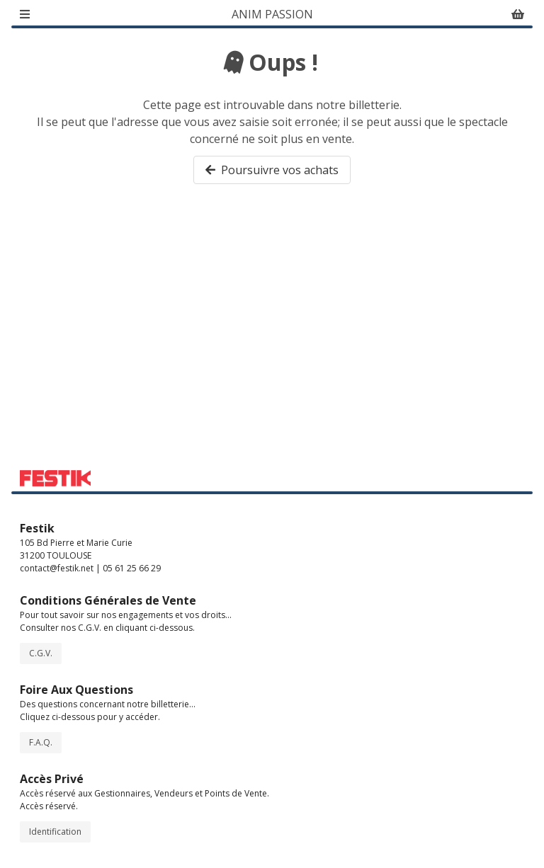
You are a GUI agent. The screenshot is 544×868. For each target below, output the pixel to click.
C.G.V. (40, 653)
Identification (55, 832)
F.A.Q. (40, 742)
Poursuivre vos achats (272, 170)
